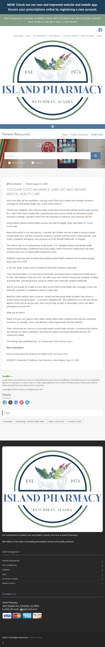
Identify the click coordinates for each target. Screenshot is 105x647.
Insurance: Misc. (75, 421)
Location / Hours (70, 36)
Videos (37, 162)
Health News (16, 162)
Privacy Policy (9, 583)
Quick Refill (54, 36)
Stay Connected (9, 565)
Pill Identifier (39, 36)
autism (32, 322)
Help (28, 36)
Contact (6, 570)
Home (65, 134)
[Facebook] (100, 30)
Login (99, 36)
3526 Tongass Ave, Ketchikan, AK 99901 (24, 18)
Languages (18, 36)
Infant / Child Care (56, 421)
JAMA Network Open (62, 341)
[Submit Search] (96, 155)
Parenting (8, 421)
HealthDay (21, 389)
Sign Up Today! (87, 36)
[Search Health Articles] (47, 155)
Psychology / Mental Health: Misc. (30, 421)
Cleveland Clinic (60, 354)
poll (26, 245)
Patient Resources (79, 134)
